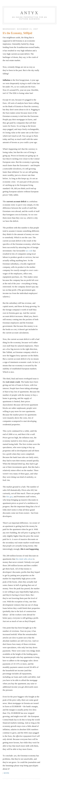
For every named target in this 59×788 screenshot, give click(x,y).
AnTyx (29, 13)
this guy (9, 496)
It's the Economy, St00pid (17, 33)
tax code (29, 250)
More (6, 773)
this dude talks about (24, 559)
